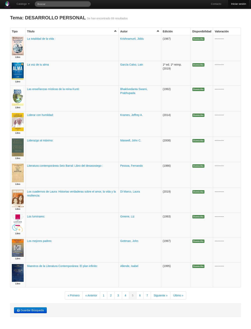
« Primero (74, 295)
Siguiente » (161, 295)
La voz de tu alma (38, 64)
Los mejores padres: (39, 241)
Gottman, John (129, 241)
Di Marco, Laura (130, 191)
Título (72, 31)
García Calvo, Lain (131, 64)
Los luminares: (36, 216)
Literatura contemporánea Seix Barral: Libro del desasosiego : (65, 165)
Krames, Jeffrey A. (131, 115)
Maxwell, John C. (130, 140)
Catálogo (23, 3)
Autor (139, 31)
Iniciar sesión (238, 3)
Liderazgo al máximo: (40, 140)
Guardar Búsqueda (30, 310)
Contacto (216, 3)
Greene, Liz (127, 216)
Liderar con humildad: (40, 115)
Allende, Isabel (129, 266)
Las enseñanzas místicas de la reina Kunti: (53, 89)
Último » (178, 295)
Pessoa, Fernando (131, 165)
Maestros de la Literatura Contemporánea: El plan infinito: (62, 266)
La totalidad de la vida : (41, 38)
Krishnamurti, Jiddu (132, 38)
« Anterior (91, 295)
